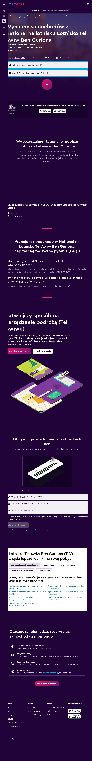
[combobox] (24, 58)
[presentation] (62, 113)
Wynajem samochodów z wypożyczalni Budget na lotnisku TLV (66, 598)
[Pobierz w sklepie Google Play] (48, 113)
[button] (4, 3)
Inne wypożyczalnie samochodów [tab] (30, 576)
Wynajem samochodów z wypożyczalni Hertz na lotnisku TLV (30, 604)
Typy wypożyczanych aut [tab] (27, 582)
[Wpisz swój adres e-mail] (52, 521)
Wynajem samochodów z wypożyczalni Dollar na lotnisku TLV (66, 610)
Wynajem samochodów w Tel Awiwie (59, 16)
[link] (24, 359)
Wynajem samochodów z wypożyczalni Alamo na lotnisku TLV (66, 604)
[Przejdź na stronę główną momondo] (16, 3)
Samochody (16, 16)
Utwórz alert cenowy (56, 689)
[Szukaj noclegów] (4, 16)
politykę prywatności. (53, 541)
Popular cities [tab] (54, 576)
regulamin (41, 541)
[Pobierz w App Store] (62, 113)
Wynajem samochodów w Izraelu (33, 16)
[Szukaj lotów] (4, 11)
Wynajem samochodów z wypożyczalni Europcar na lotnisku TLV (30, 616)
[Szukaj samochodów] (4, 21)
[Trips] (4, 27)
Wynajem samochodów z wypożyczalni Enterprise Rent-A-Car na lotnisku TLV (30, 610)
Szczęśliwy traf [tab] (75, 582)
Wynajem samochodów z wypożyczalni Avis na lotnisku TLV (32, 598)
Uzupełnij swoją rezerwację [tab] (53, 582)
